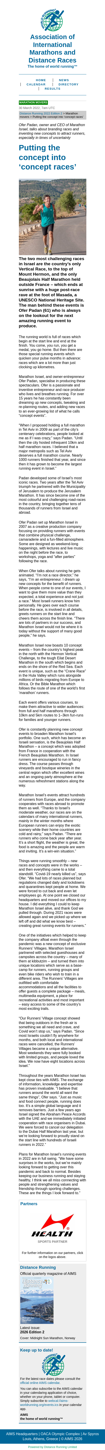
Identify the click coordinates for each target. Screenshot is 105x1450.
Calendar (36, 84)
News (64, 80)
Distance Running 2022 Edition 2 (41, 113)
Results (52, 88)
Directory (69, 84)
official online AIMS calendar (40, 1383)
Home (41, 80)
